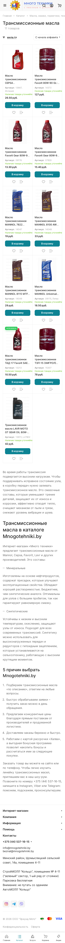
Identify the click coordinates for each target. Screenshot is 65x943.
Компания (9, 817)
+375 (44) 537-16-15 (16, 841)
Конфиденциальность (15, 926)
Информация (12, 823)
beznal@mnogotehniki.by (18, 851)
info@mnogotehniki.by (16, 848)
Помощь (9, 829)
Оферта (35, 926)
